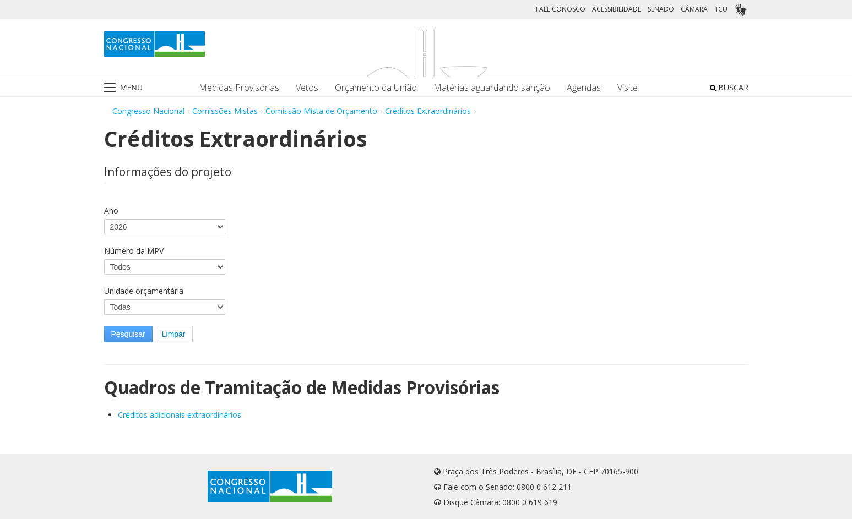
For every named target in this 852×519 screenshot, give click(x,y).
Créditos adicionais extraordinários (179, 414)
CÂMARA (694, 9)
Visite (627, 88)
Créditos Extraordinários (428, 111)
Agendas (584, 88)
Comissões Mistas (225, 111)
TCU (721, 9)
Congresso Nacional (148, 111)
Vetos (307, 88)
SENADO (661, 9)
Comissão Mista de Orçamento (321, 111)
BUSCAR (729, 87)
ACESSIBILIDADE (616, 9)
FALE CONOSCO (560, 9)
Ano (111, 210)
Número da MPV (134, 250)
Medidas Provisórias (239, 88)
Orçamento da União (376, 88)
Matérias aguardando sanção (491, 88)
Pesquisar (128, 334)
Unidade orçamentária (143, 291)
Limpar (174, 334)
